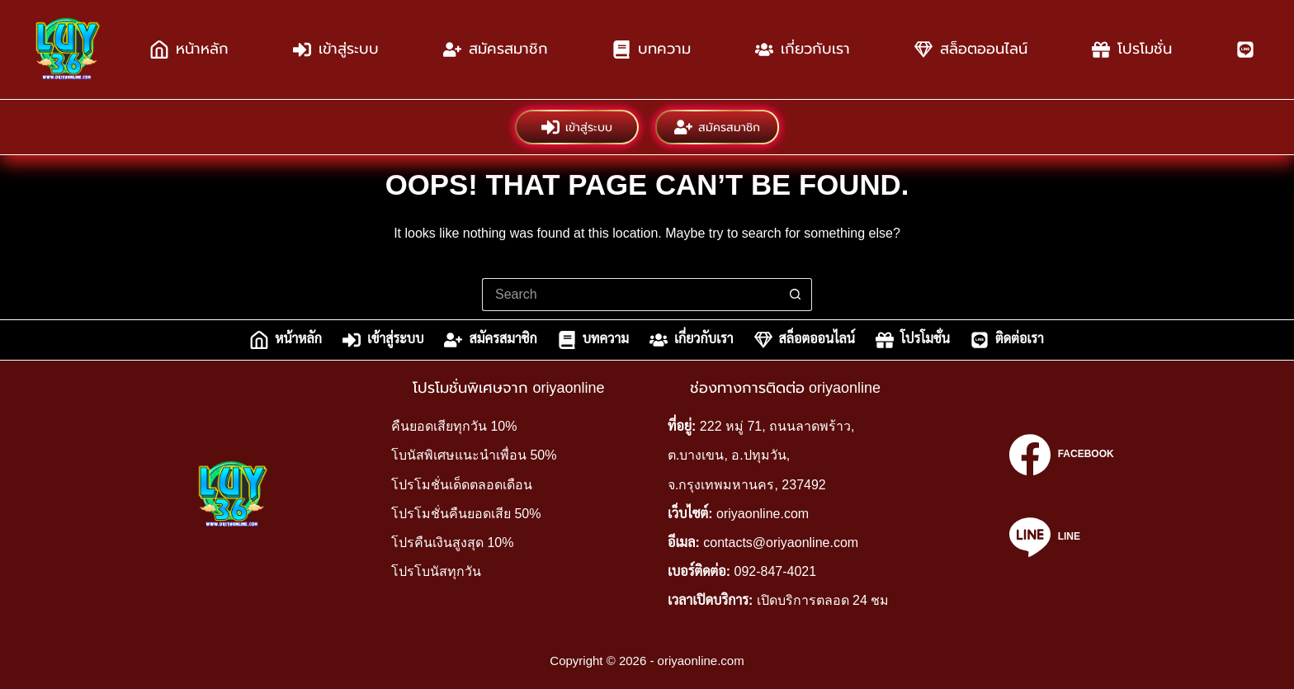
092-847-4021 (775, 571)
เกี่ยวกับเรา (802, 49)
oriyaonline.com (762, 514)
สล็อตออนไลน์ (970, 49)
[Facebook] (1061, 454)
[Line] (1061, 537)
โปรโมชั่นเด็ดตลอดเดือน (461, 485)
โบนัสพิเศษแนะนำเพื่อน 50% (473, 455)
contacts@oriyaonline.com (780, 543)
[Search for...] (630, 294)
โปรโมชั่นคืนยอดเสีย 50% (466, 514)
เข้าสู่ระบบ (336, 49)
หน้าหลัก (189, 49)
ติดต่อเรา (1007, 340)
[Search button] (795, 294)
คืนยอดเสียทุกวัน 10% (454, 426)
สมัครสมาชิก (495, 49)
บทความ (651, 49)
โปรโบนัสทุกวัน (436, 571)
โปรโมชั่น (1132, 49)
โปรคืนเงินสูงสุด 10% (452, 543)
